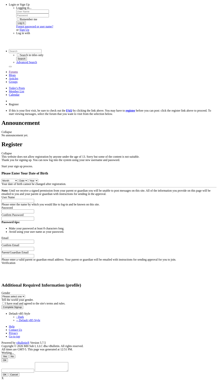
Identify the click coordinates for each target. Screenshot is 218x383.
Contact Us (15, 329)
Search (21, 58)
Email (4, 238)
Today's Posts (17, 88)
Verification (8, 262)
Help (12, 326)
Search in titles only (30, 55)
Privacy (13, 333)
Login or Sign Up (19, 4)
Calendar (14, 94)
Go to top (14, 336)
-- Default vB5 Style (28, 320)
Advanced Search (26, 62)
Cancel (14, 376)
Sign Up (24, 29)
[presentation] (29, 272)
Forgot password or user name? (34, 26)
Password (7, 207)
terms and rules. (55, 303)
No (12, 356)
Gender (5, 292)
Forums (13, 71)
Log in (21, 23)
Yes (5, 356)
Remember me (27, 19)
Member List (16, 91)
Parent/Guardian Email (15, 252)
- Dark (20, 316)
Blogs (12, 75)
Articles (13, 78)
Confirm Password (12, 214)
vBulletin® (23, 342)
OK (4, 360)
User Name (8, 197)
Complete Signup (12, 307)
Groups (13, 81)
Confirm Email (10, 245)
